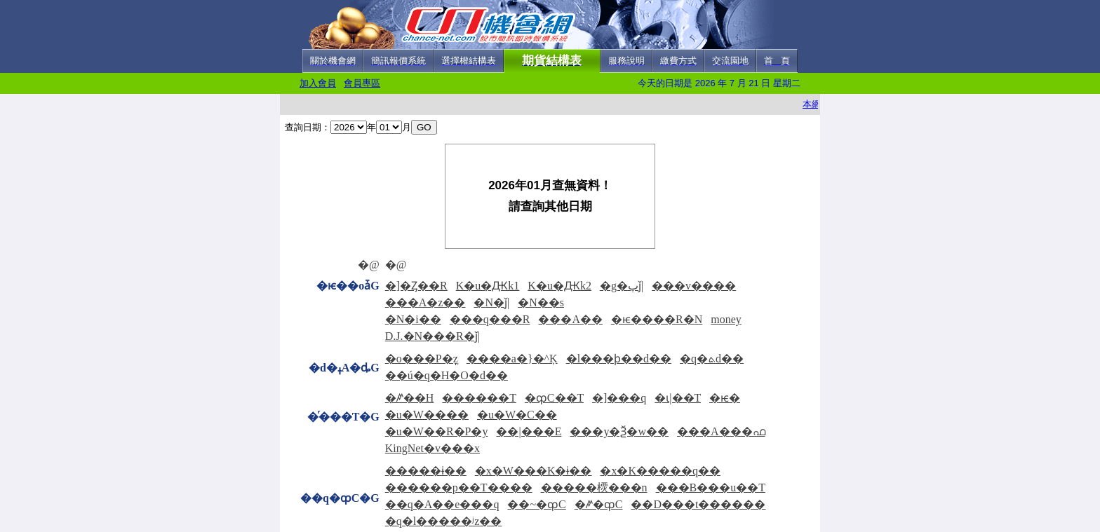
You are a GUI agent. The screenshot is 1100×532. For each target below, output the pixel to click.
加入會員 (318, 83)
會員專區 (362, 83)
